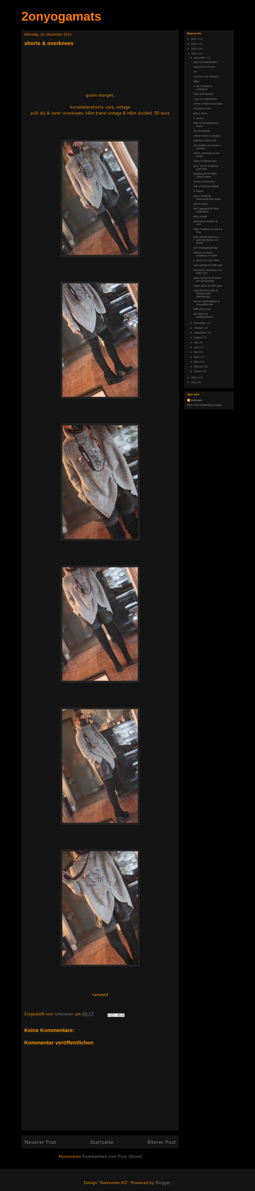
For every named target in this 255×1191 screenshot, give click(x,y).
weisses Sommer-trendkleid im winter (205, 254)
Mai (196, 352)
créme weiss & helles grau (207, 285)
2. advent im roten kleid (206, 260)
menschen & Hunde (204, 66)
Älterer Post (161, 1141)
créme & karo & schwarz (206, 135)
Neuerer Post (40, 1141)
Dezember (200, 57)
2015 (194, 48)
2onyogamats (61, 16)
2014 (194, 53)
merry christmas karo (205, 161)
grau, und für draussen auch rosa (205, 167)
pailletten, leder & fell (204, 140)
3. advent (198, 191)
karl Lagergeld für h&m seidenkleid (206, 210)
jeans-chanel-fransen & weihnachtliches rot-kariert (206, 240)
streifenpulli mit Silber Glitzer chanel (205, 175)
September (200, 332)
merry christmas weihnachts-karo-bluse (207, 197)
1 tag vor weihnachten (205, 98)
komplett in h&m (202, 108)
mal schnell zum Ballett (206, 186)
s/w (195, 71)
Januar (198, 371)
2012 (194, 382)
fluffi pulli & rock (202, 309)
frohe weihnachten (203, 94)
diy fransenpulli (201, 130)
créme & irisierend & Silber (208, 103)
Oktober (198, 327)
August (198, 337)
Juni (196, 347)
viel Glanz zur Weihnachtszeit (203, 315)
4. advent (198, 118)
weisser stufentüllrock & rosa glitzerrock (206, 303)
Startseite (101, 1141)
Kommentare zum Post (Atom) (112, 1156)
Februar (198, 366)
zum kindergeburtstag (205, 247)
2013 (194, 377)
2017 (194, 39)
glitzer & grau (200, 203)
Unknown (196, 400)
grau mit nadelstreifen (205, 62)
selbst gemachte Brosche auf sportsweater (207, 279)
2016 (194, 44)
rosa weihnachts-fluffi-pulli (207, 265)
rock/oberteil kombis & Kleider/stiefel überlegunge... (205, 293)
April (197, 357)
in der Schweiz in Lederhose (202, 88)
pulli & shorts (200, 113)
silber (196, 81)
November (200, 322)
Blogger (162, 1182)
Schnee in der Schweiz (206, 76)
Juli (196, 342)
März (197, 361)
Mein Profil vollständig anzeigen (204, 405)
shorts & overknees (204, 181)
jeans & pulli (200, 216)
